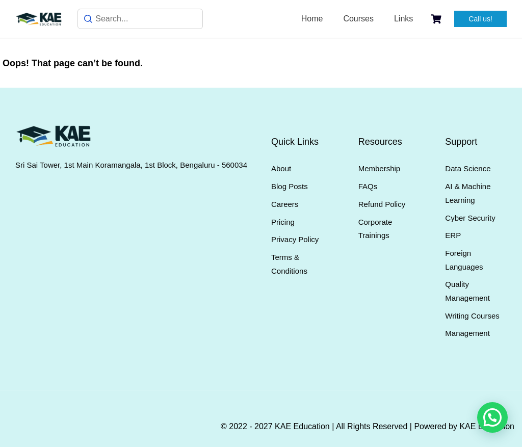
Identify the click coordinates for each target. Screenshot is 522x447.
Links (403, 18)
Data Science (467, 168)
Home (312, 18)
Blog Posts (289, 186)
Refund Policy (382, 204)
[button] (492, 417)
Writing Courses (472, 315)
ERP (453, 235)
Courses (358, 18)
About (281, 168)
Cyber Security (470, 218)
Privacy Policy (295, 239)
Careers (284, 204)
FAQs (368, 186)
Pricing (283, 222)
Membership (379, 168)
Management (467, 333)
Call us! (480, 19)
